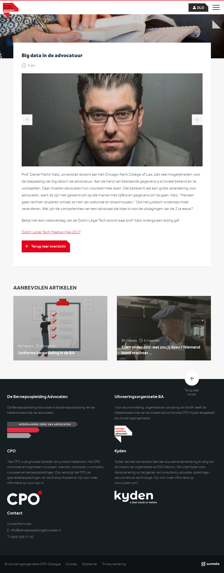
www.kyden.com (126, 483)
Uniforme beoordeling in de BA (46, 356)
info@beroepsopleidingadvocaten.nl (35, 530)
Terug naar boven (191, 392)
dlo (200, 8)
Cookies (71, 564)
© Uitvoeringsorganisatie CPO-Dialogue (32, 564)
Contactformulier (19, 524)
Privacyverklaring (114, 564)
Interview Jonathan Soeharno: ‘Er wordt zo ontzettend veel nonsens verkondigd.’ (197, 120)
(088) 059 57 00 (22, 537)
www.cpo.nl (35, 483)
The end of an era (27, 120)
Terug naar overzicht (48, 247)
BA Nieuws (25, 350)
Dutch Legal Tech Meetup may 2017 (51, 233)
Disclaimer (89, 564)
